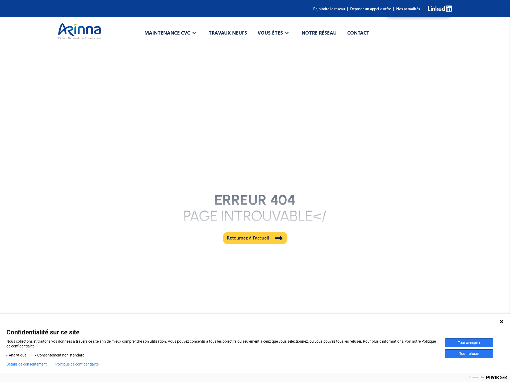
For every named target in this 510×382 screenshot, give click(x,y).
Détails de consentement (26, 364)
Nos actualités (407, 8)
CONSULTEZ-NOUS (419, 36)
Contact (358, 33)
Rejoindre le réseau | (330, 8)
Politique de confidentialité (77, 364)
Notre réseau (319, 33)
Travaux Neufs (228, 33)
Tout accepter (469, 343)
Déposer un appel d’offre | (371, 8)
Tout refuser (469, 353)
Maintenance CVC (167, 33)
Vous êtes (270, 33)
